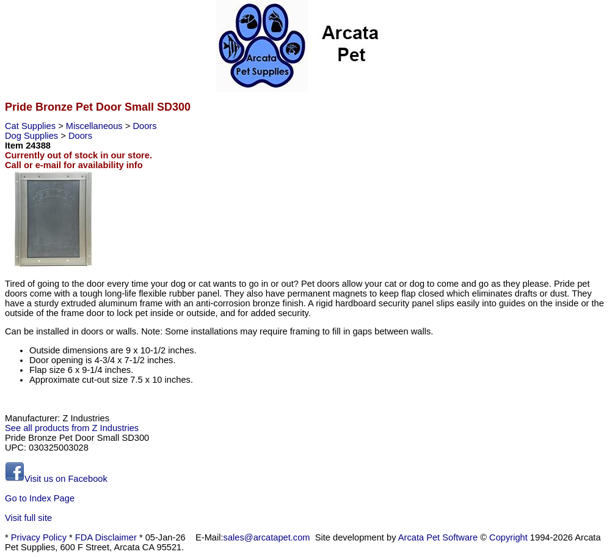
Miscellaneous (95, 126)
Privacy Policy (39, 537)
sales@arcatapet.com (267, 537)
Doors (144, 126)
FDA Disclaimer (106, 537)
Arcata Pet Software (438, 537)
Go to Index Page (40, 498)
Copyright (508, 537)
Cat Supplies (31, 126)
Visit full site (28, 518)
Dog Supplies (32, 136)
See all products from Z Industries (72, 428)
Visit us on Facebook (56, 479)
